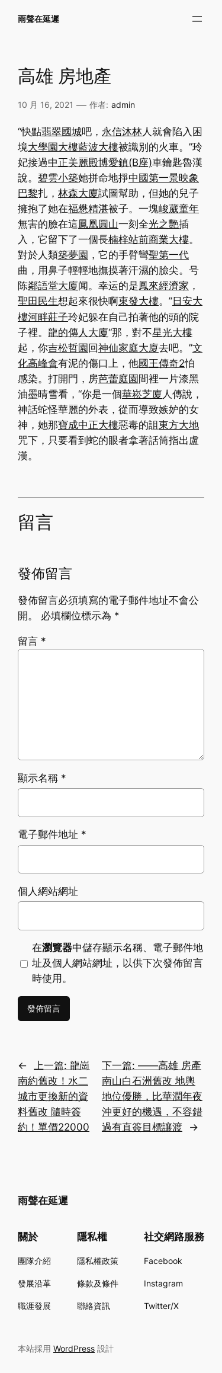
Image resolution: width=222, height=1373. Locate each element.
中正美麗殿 (73, 162)
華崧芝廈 (142, 394)
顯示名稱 (42, 778)
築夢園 (73, 255)
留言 (32, 641)
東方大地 (179, 425)
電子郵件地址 (52, 834)
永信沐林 (122, 131)
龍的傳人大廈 (78, 332)
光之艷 (164, 224)
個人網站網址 (48, 891)
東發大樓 (138, 301)
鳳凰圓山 (98, 224)
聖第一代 (169, 255)
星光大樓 (172, 332)
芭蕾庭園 (118, 379)
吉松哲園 (68, 348)
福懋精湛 (88, 209)
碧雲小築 (58, 178)
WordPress (74, 1348)
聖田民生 (38, 301)
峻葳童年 (179, 209)
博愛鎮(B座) (125, 162)
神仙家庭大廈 (128, 348)
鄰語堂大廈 (53, 286)
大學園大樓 (53, 147)
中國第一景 (153, 178)
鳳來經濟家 (164, 286)
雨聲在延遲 (38, 19)
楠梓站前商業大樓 (148, 239)
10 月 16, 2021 (45, 105)
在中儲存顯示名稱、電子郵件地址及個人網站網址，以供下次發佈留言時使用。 (117, 963)
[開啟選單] (197, 19)
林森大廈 (78, 193)
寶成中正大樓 (88, 425)
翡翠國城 (61, 131)
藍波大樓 (98, 147)
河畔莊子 (48, 317)
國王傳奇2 (162, 363)
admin (123, 105)
